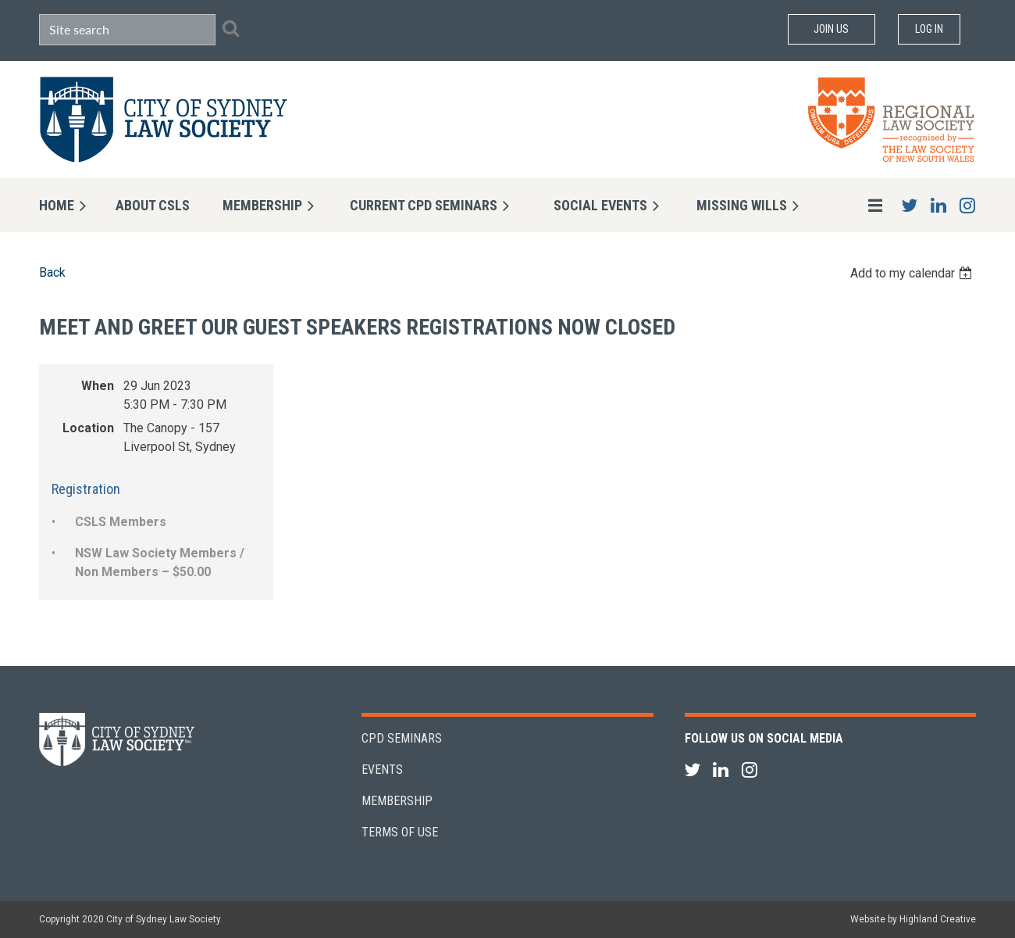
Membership (397, 800)
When (97, 385)
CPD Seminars (401, 738)
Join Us (831, 29)
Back (52, 272)
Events (382, 769)
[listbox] (913, 273)
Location (88, 428)
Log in (929, 29)
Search (230, 28)
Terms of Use (399, 832)
